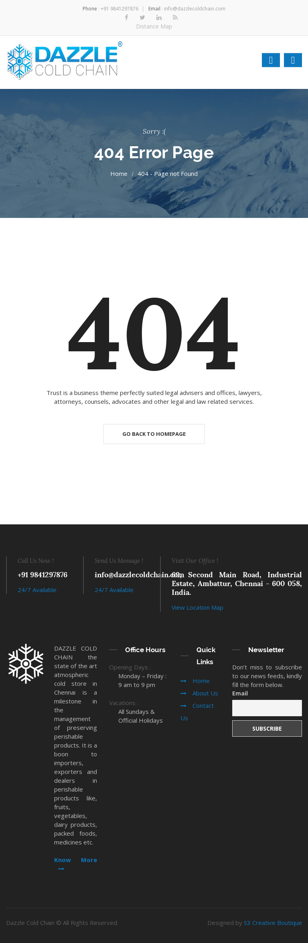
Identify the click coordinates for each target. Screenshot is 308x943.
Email (240, 693)
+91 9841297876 (119, 8)
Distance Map (154, 26)
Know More (75, 864)
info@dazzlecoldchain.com (194, 8)
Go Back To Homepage (154, 433)
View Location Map (197, 607)
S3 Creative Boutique (273, 923)
